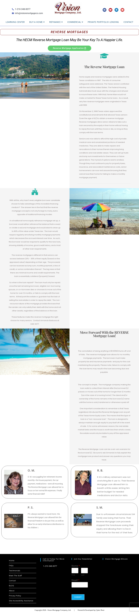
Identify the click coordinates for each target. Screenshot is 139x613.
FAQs (11, 565)
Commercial (75, 22)
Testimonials (14, 570)
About (11, 590)
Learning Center (15, 22)
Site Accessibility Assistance (21, 600)
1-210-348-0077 (48, 566)
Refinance (56, 22)
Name (76, 565)
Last (82, 575)
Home (11, 560)
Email (75, 580)
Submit (78, 597)
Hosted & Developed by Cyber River (91, 610)
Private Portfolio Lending (103, 22)
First (73, 575)
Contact (128, 22)
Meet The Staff (15, 575)
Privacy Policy (15, 595)
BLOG (11, 585)
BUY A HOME (37, 22)
